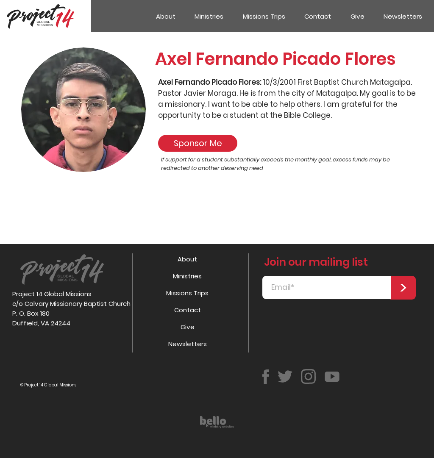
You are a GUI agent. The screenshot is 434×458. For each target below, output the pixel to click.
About (187, 259)
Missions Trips (187, 293)
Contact (187, 309)
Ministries (187, 276)
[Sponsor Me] (197, 143)
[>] (403, 288)
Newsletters (187, 343)
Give (188, 326)
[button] (209, 16)
